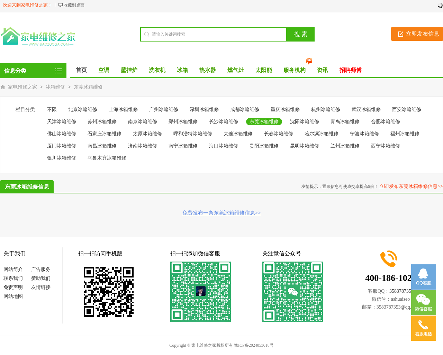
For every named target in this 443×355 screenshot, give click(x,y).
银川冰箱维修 (61, 158)
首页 (81, 70)
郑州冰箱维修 (183, 121)
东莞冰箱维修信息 (27, 187)
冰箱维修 (55, 87)
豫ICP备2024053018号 (254, 345)
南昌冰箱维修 (102, 145)
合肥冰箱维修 (385, 121)
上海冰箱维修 (123, 109)
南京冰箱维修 (142, 121)
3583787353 (401, 291)
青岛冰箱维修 (345, 121)
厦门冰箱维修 (61, 145)
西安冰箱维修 (406, 109)
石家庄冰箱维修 (104, 133)
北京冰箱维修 (82, 109)
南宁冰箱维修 (183, 145)
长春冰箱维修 (278, 133)
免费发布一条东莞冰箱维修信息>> (221, 213)
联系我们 (13, 278)
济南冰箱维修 (142, 145)
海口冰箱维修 (223, 145)
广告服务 (41, 269)
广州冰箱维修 (163, 109)
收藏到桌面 (74, 5)
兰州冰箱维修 (345, 145)
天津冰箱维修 (61, 121)
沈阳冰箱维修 (304, 121)
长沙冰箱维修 (223, 121)
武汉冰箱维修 (366, 109)
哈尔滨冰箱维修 (321, 133)
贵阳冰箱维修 (264, 145)
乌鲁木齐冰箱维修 (107, 158)
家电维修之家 (22, 87)
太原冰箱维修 (147, 133)
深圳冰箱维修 (204, 109)
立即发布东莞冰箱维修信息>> (411, 186)
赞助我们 (41, 278)
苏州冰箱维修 (102, 121)
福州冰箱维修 (404, 133)
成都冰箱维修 (244, 109)
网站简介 (13, 269)
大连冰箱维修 (238, 133)
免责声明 (13, 287)
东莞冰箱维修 (88, 87)
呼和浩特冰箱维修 (192, 133)
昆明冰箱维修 (304, 145)
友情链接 (41, 287)
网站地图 (13, 296)
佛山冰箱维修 (61, 133)
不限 (52, 109)
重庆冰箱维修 (285, 109)
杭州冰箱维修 (325, 109)
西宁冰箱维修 (385, 145)
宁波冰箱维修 (364, 133)
